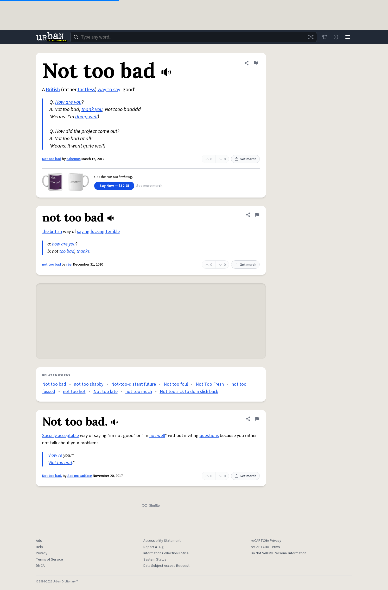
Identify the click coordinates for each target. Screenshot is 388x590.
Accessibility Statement (162, 540)
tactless (86, 89)
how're (55, 455)
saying (83, 231)
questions (209, 435)
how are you (63, 244)
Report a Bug (153, 547)
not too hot (74, 391)
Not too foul (176, 384)
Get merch (245, 159)
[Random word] (311, 37)
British (53, 89)
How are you (68, 102)
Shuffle (151, 505)
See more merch (149, 185)
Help (39, 547)
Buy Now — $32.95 (114, 185)
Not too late (105, 391)
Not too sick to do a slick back (189, 391)
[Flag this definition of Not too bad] (255, 63)
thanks (83, 251)
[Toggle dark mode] (336, 37)
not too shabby (88, 384)
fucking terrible (105, 231)
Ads (39, 540)
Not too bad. (52, 475)
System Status (154, 559)
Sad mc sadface (79, 475)
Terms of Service (49, 559)
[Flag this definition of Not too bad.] (257, 419)
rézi (69, 264)
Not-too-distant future (133, 384)
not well (157, 435)
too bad (66, 251)
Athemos (74, 159)
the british (52, 231)
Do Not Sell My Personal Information (278, 553)
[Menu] (347, 37)
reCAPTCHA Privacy (266, 540)
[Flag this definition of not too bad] (257, 215)
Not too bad (51, 159)
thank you (92, 109)
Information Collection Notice (166, 553)
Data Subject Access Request (166, 565)
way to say (109, 89)
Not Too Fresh (210, 384)
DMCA (40, 565)
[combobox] (193, 37)
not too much (138, 391)
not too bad (51, 264)
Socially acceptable (60, 435)
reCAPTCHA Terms (265, 547)
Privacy (41, 553)
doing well (86, 116)
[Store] (324, 37)
